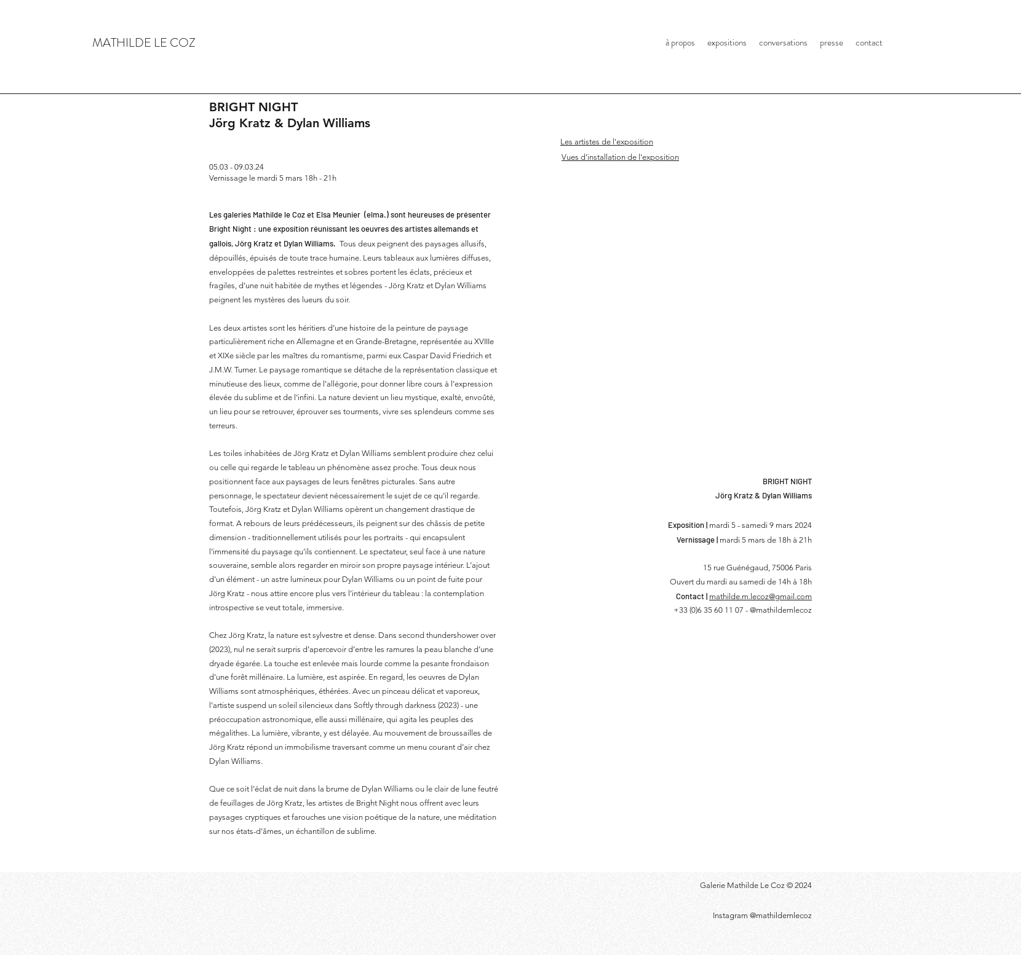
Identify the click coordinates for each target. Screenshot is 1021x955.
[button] (700, 346)
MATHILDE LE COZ (144, 43)
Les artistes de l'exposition (606, 141)
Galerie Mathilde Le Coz (743, 885)
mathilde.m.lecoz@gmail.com (760, 596)
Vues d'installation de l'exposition (620, 157)
